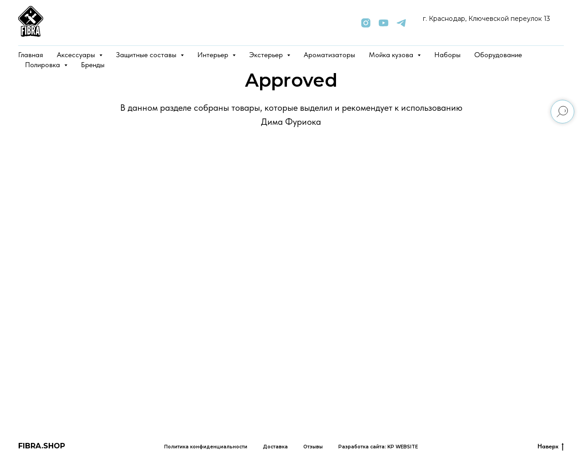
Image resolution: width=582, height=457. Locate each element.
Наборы (447, 54)
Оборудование (498, 54)
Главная (30, 54)
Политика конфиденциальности (205, 447)
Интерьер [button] (213, 54)
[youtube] (383, 23)
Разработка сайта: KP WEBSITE (378, 447)
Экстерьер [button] (267, 54)
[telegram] (401, 23)
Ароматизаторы (329, 54)
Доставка (275, 447)
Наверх (550, 446)
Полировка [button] (43, 64)
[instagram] (365, 23)
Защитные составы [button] (147, 54)
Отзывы (313, 447)
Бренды (93, 64)
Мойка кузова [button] (392, 54)
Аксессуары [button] (77, 54)
